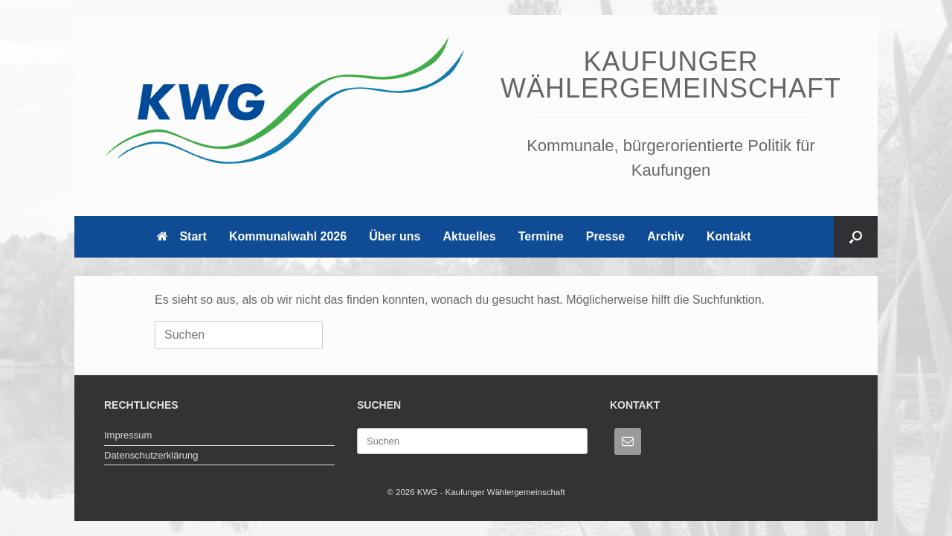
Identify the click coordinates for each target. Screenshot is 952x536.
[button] (856, 237)
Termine (541, 236)
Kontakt (729, 236)
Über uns (394, 236)
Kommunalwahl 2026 (288, 236)
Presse (605, 236)
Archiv (665, 236)
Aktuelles (469, 236)
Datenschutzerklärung (151, 455)
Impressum (128, 435)
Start (181, 236)
